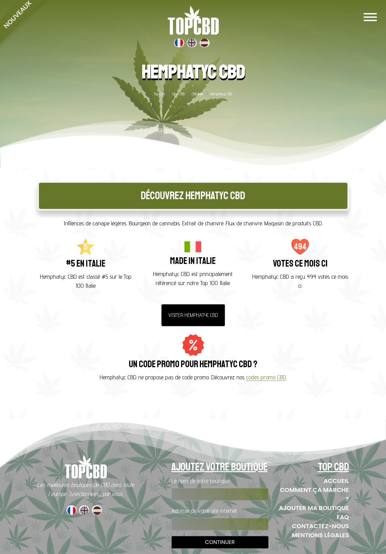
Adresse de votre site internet (204, 510)
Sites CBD (178, 93)
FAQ (343, 517)
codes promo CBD (266, 377)
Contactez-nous (320, 526)
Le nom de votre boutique (200, 480)
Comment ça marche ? (314, 494)
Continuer (220, 542)
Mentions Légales (320, 535)
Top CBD (159, 93)
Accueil (336, 481)
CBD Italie (197, 93)
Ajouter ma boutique (314, 508)
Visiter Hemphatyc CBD (193, 315)
